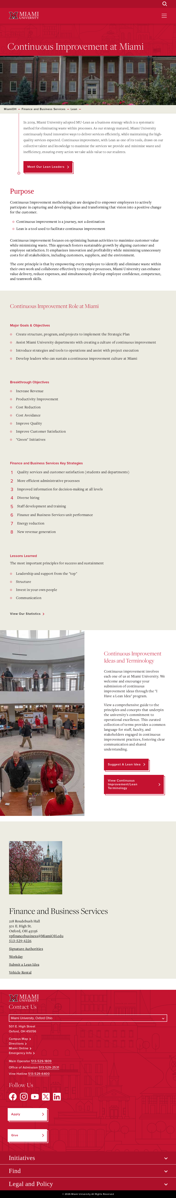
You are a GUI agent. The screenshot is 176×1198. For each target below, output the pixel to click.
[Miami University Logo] (24, 15)
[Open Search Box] (164, 4)
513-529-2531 (49, 1067)
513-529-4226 (20, 940)
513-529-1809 (41, 1061)
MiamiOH (10, 109)
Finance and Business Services (44, 109)
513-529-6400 (39, 1074)
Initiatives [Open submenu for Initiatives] (22, 1157)
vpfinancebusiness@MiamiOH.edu (36, 935)
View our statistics (25, 614)
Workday (16, 956)
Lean (74, 109)
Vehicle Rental (20, 972)
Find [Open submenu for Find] (15, 1170)
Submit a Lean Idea (24, 964)
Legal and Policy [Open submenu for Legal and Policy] (31, 1183)
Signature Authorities (26, 948)
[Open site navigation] (164, 16)
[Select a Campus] (88, 1018)
